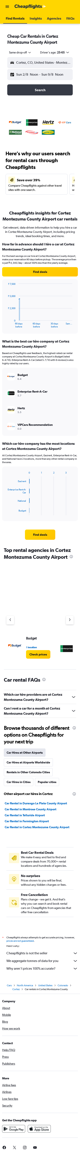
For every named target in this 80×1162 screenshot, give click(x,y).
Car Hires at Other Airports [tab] (25, 752)
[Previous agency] (10, 620)
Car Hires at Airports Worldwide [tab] (28, 762)
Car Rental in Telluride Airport (25, 815)
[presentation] (71, 557)
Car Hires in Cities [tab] (19, 782)
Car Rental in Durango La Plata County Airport (36, 803)
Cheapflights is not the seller (42, 953)
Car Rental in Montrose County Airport (30, 809)
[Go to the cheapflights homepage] (30, 6)
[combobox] (20, 52)
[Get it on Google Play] (13, 1129)
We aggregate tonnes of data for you (42, 960)
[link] (40, 271)
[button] (7, 6)
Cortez (16, 989)
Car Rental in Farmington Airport (27, 821)
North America (25, 985)
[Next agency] (70, 620)
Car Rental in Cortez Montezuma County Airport (37, 827)
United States (45, 985)
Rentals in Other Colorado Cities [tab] (28, 772)
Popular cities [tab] (47, 782)
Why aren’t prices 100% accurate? (42, 968)
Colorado (63, 985)
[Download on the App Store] (39, 1129)
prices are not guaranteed (20, 940)
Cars (9, 985)
